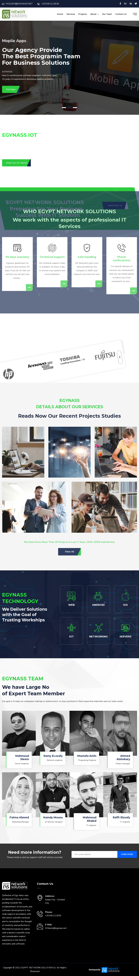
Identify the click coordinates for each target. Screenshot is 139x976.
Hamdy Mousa (53, 817)
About (93, 14)
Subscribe (127, 854)
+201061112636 (48, 3)
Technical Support (52, 176)
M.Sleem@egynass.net (56, 928)
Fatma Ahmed (19, 817)
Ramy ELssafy (53, 755)
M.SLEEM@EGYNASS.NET (17, 3)
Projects (82, 14)
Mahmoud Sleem (22, 757)
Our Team (107, 14)
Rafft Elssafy (121, 817)
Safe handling (87, 176)
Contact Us (121, 14)
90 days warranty (17, 176)
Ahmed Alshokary (123, 757)
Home (60, 14)
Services (70, 14)
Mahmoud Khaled (89, 819)
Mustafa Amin (86, 755)
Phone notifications (121, 178)
